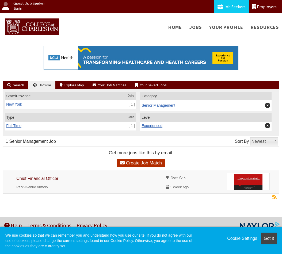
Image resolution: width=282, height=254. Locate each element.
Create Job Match (141, 163)
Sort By (242, 141)
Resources (265, 27)
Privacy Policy (92, 225)
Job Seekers (232, 6)
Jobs (195, 27)
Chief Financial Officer (37, 178)
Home (175, 27)
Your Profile (226, 27)
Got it (269, 238)
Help (13, 225)
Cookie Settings (242, 238)
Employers (264, 6)
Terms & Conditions (49, 225)
